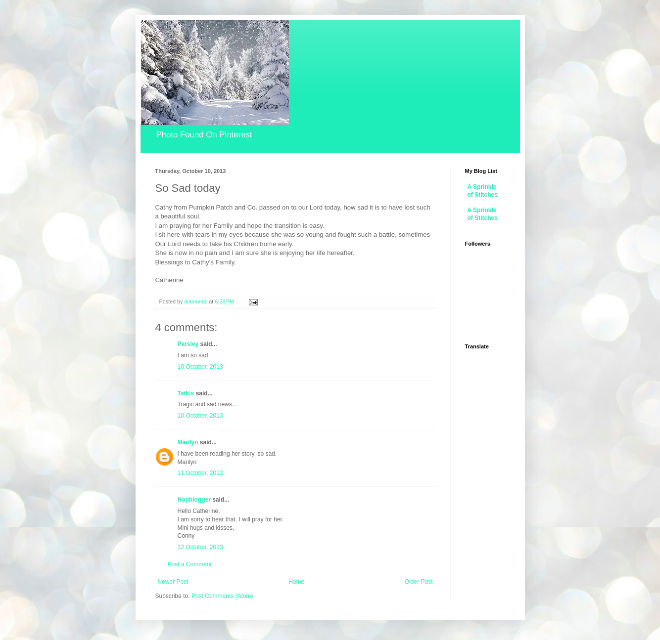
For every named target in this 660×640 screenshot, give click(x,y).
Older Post (419, 581)
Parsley (188, 344)
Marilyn (188, 442)
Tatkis (186, 393)
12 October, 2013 (200, 547)
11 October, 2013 (200, 472)
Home (296, 581)
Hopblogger (194, 499)
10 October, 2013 (200, 366)
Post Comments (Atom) (222, 596)
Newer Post (173, 581)
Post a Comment (190, 564)
